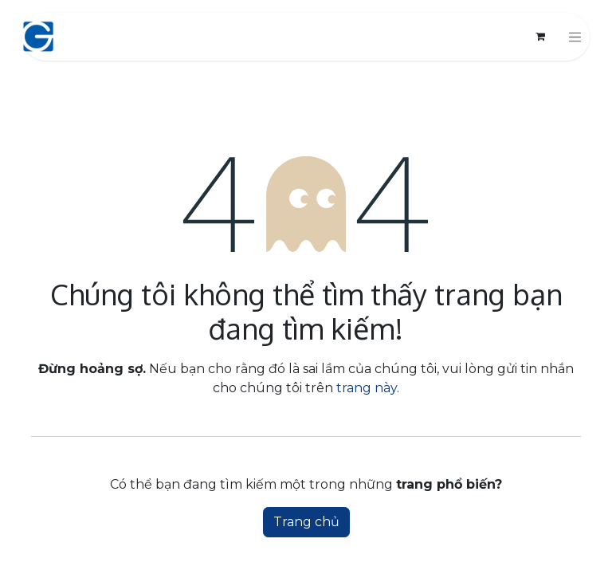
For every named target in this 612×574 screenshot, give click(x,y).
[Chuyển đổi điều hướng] (575, 37)
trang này (366, 387)
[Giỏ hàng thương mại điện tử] (540, 36)
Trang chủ (306, 521)
